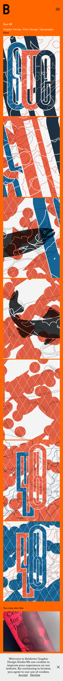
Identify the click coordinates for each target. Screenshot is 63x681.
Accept (23, 675)
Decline (35, 675)
